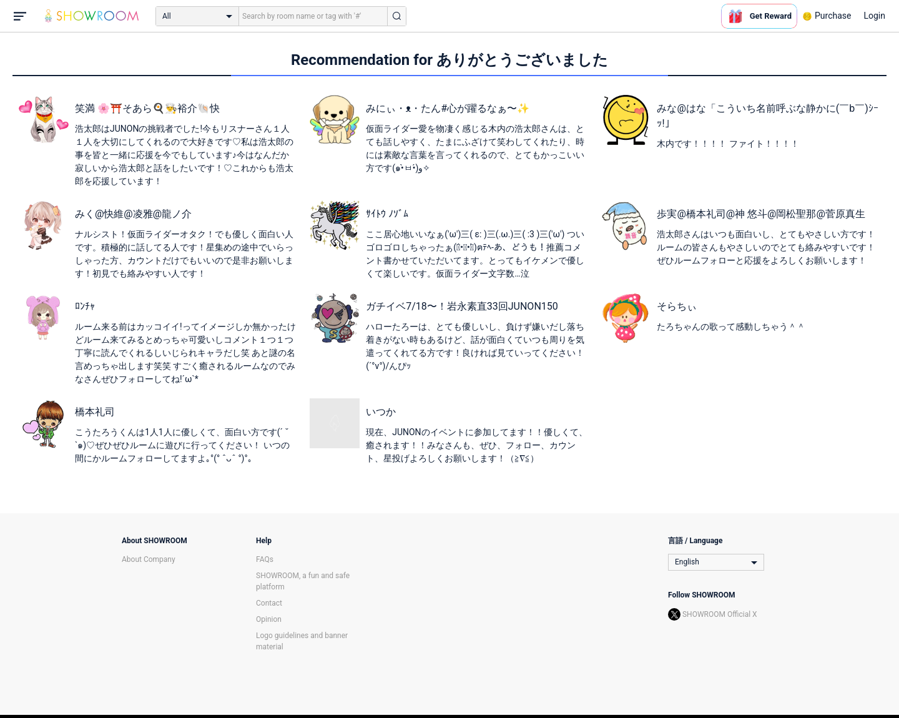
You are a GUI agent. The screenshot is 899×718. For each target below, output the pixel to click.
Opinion (269, 619)
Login (874, 16)
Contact (269, 603)
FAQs (264, 559)
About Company (148, 559)
